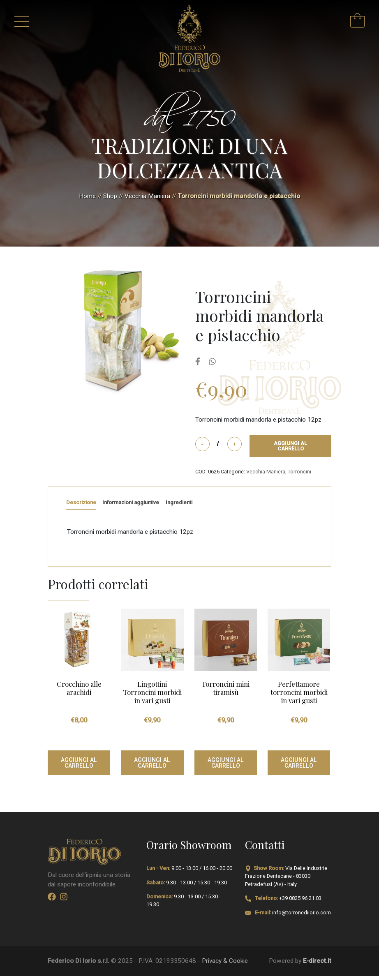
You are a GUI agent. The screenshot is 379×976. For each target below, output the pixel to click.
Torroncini (299, 471)
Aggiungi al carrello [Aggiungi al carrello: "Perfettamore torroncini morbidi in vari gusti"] (299, 763)
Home (87, 196)
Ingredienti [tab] (179, 502)
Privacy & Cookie (225, 960)
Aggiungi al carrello (290, 446)
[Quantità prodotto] (218, 442)
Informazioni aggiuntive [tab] (130, 502)
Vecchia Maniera (147, 196)
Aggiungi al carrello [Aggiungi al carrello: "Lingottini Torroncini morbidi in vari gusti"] (152, 763)
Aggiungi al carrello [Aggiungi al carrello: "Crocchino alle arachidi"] (79, 763)
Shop (110, 196)
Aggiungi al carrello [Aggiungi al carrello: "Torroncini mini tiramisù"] (226, 763)
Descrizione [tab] (81, 502)
